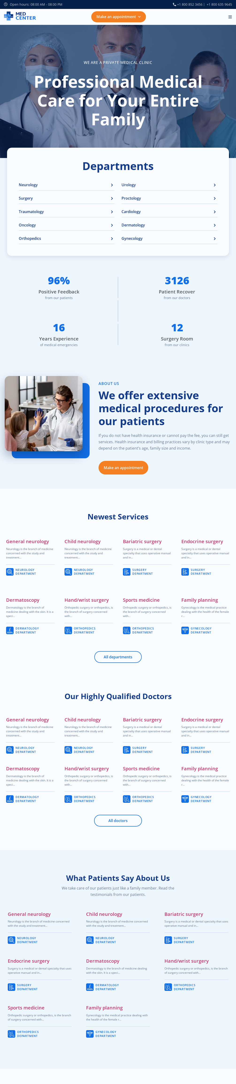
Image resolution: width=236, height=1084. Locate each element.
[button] (230, 17)
